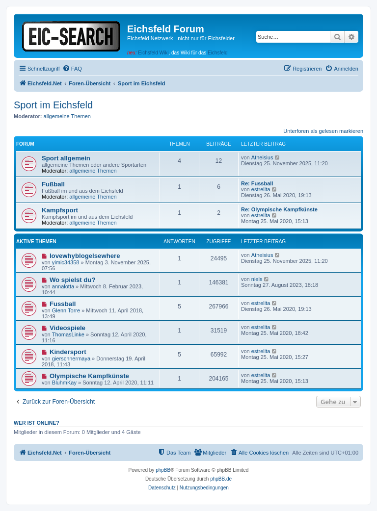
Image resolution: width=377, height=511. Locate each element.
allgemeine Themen (67, 116)
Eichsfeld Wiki (153, 52)
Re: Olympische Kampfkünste (279, 209)
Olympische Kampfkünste (89, 376)
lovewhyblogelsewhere (85, 255)
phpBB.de (221, 479)
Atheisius (262, 157)
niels (257, 279)
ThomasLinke (68, 334)
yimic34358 (66, 262)
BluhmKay (64, 382)
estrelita (260, 189)
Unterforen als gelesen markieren (323, 131)
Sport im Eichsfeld (53, 105)
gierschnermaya (71, 358)
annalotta (63, 286)
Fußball (53, 184)
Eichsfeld (218, 52)
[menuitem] (72, 69)
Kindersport (68, 352)
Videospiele (67, 328)
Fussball (63, 303)
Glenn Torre (66, 310)
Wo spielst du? (73, 279)
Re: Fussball (257, 183)
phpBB (163, 470)
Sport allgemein (66, 158)
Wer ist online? (36, 423)
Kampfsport (60, 210)
